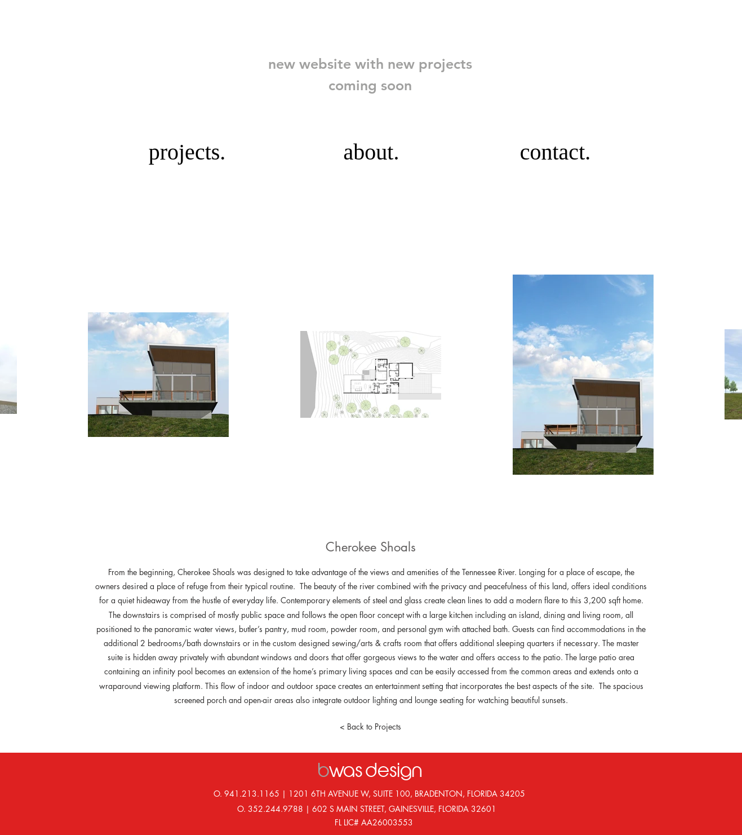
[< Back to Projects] (371, 726)
